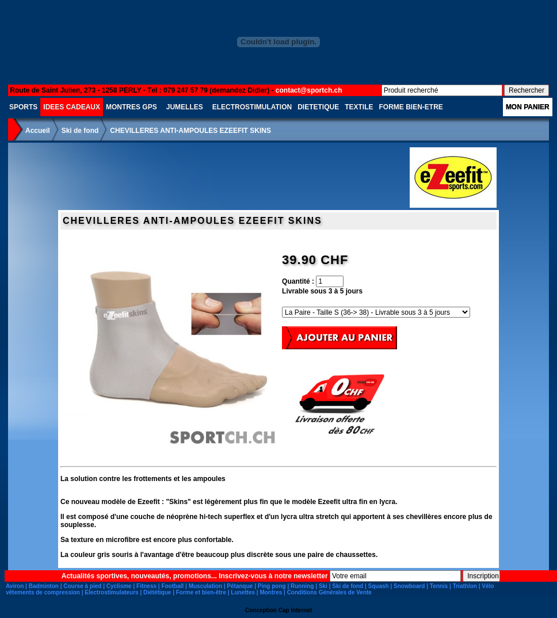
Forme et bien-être (201, 592)
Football (172, 586)
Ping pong (272, 586)
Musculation (205, 586)
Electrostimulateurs (111, 592)
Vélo (488, 586)
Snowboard (409, 586)
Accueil (37, 131)
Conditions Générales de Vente (329, 592)
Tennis (439, 586)
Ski (323, 586)
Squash (378, 586)
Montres (271, 592)
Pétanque (240, 586)
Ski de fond (80, 131)
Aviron (15, 586)
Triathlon (465, 586)
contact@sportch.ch (309, 90)
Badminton (44, 586)
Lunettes (243, 592)
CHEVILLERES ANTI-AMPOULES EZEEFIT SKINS (190, 131)
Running (302, 586)
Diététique (157, 592)
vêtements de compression (43, 592)
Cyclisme (119, 586)
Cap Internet (295, 610)
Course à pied (82, 586)
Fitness (146, 586)
